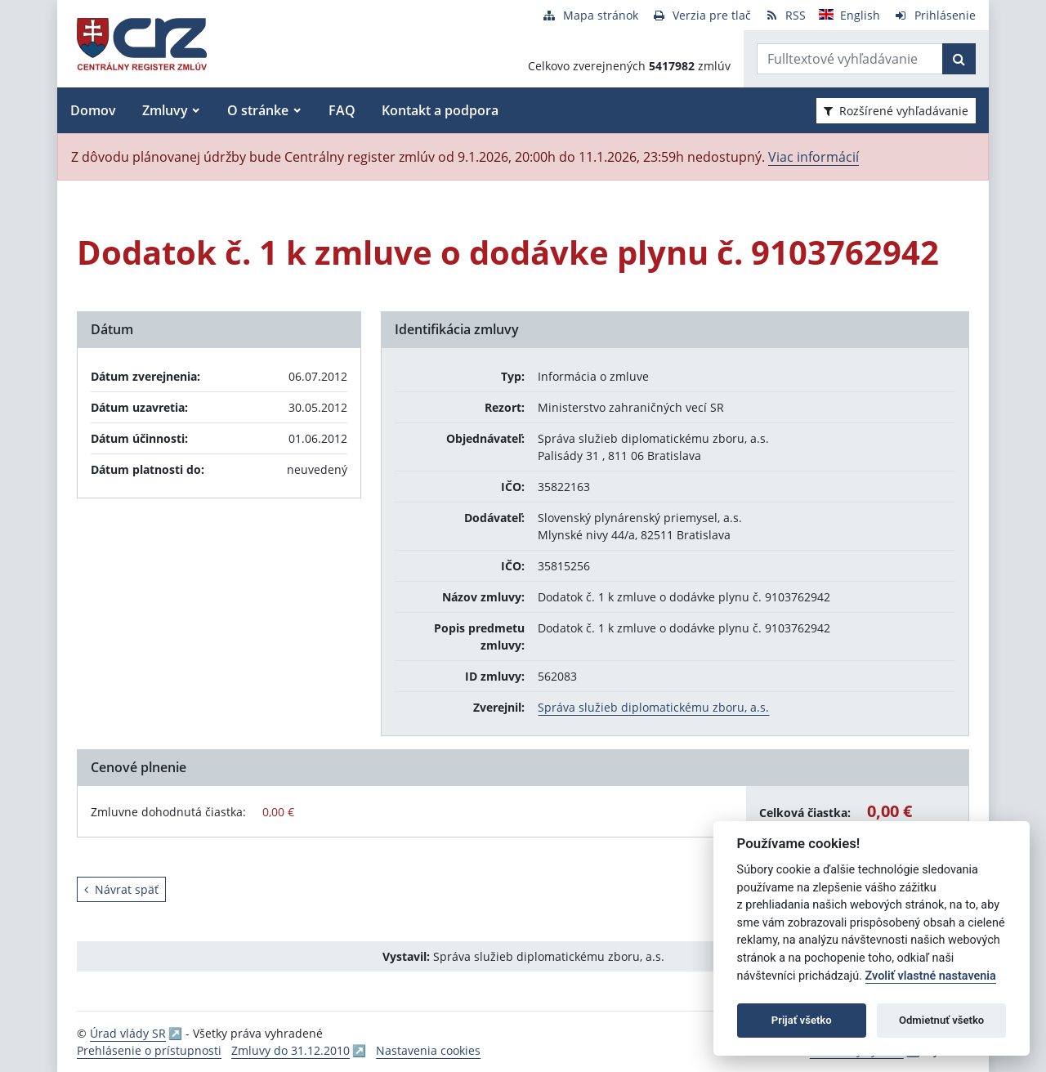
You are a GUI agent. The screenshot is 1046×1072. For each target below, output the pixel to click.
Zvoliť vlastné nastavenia (930, 976)
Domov (93, 110)
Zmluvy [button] (165, 110)
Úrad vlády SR (128, 1033)
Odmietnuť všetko (941, 1020)
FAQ (342, 110)
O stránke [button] (257, 110)
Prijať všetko (801, 1020)
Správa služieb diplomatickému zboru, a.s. (653, 707)
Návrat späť (121, 889)
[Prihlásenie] (934, 15)
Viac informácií (813, 157)
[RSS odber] (785, 15)
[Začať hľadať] (959, 58)
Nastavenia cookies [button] (428, 1050)
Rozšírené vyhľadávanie (896, 110)
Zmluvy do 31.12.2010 (290, 1050)
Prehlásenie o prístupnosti (149, 1050)
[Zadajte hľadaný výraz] (850, 58)
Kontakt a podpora (440, 110)
